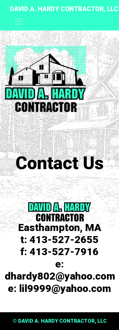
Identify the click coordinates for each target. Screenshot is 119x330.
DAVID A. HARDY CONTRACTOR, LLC (64, 9)
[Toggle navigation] (19, 21)
